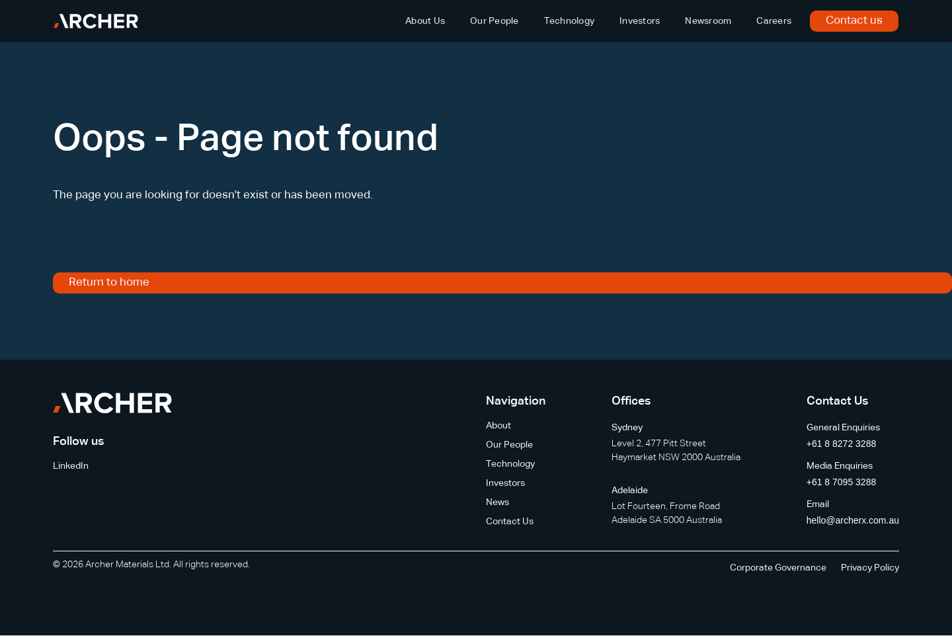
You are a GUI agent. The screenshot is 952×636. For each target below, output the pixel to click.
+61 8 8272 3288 (842, 443)
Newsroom (708, 21)
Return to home (109, 282)
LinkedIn (71, 466)
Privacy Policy (870, 568)
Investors (639, 21)
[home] (96, 21)
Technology (569, 21)
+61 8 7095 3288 (842, 482)
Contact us (854, 20)
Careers (773, 21)
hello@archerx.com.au (853, 520)
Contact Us (510, 521)
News (497, 502)
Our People (494, 21)
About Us (425, 21)
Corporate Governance (778, 568)
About (498, 425)
